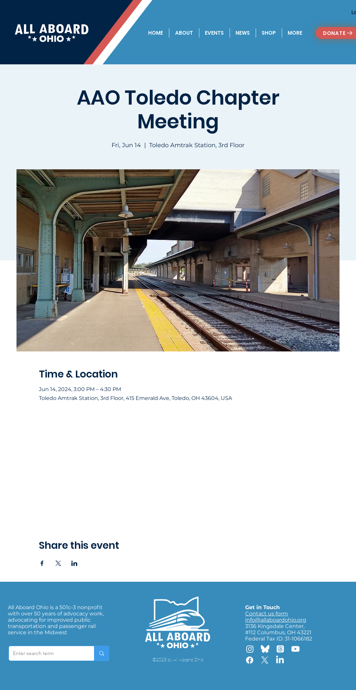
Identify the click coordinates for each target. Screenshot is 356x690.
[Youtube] (295, 649)
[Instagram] (250, 649)
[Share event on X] (58, 563)
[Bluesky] (265, 649)
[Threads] (280, 649)
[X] (265, 660)
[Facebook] (249, 660)
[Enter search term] (46, 653)
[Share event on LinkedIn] (74, 563)
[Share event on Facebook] (42, 563)
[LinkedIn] (280, 660)
